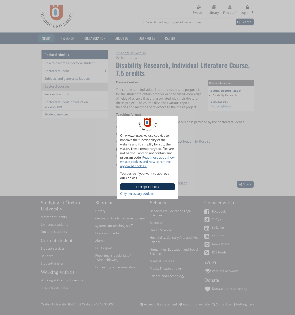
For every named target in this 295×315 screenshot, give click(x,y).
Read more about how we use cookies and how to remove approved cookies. (147, 161)
